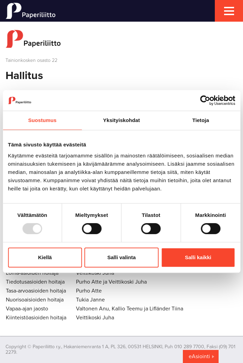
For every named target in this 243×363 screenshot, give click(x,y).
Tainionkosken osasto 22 (31, 60)
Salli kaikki (198, 257)
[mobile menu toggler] (229, 11)
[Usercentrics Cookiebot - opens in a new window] (205, 100)
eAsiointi (199, 356)
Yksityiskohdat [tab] (121, 120)
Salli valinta (121, 257)
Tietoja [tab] (200, 120)
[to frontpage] (121, 39)
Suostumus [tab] (42, 120)
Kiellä (45, 257)
